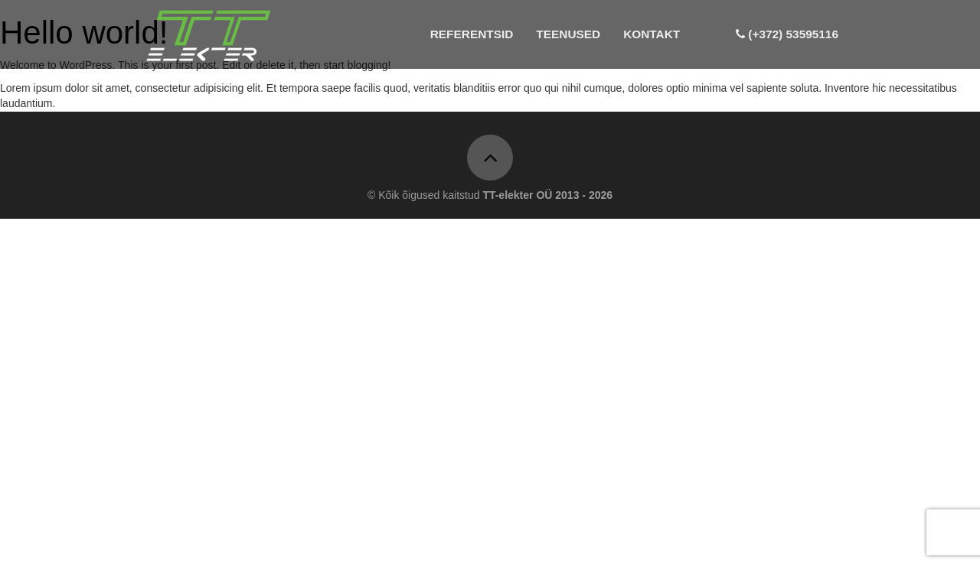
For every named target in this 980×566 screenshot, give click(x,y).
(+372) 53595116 (787, 34)
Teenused (568, 34)
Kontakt (651, 34)
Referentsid (472, 34)
